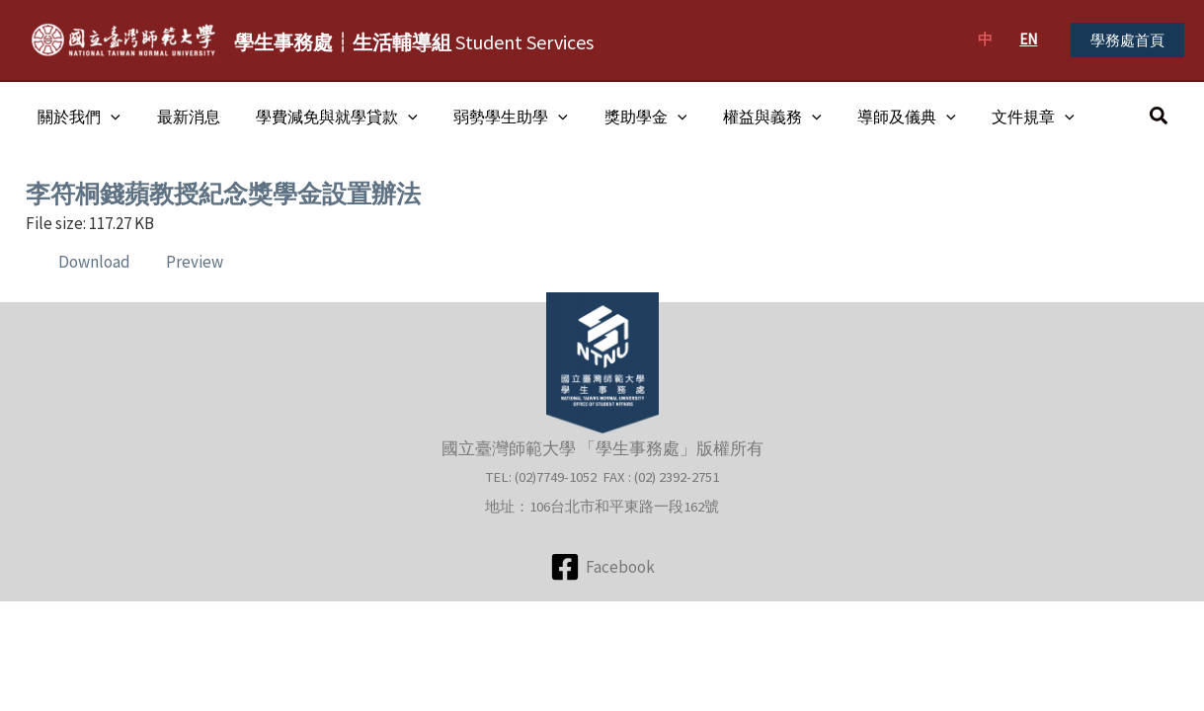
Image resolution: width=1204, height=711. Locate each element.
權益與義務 (746, 116)
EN (1028, 39)
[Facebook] (602, 566)
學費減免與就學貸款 (326, 116)
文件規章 (999, 116)
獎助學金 (625, 116)
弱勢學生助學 (495, 116)
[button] (1127, 40)
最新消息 (181, 116)
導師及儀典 (877, 116)
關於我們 (77, 116)
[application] (109, 116)
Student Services (414, 42)
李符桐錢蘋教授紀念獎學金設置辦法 (231, 193)
